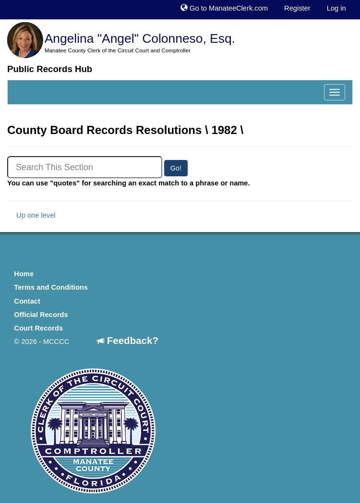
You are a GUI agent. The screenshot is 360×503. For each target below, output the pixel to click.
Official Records (41, 315)
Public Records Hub (49, 69)
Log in (336, 8)
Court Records (38, 328)
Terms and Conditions (51, 287)
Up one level (31, 215)
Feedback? (127, 340)
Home (24, 274)
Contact (27, 301)
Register (297, 8)
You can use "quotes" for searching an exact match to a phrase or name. (128, 183)
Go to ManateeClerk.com (224, 8)
